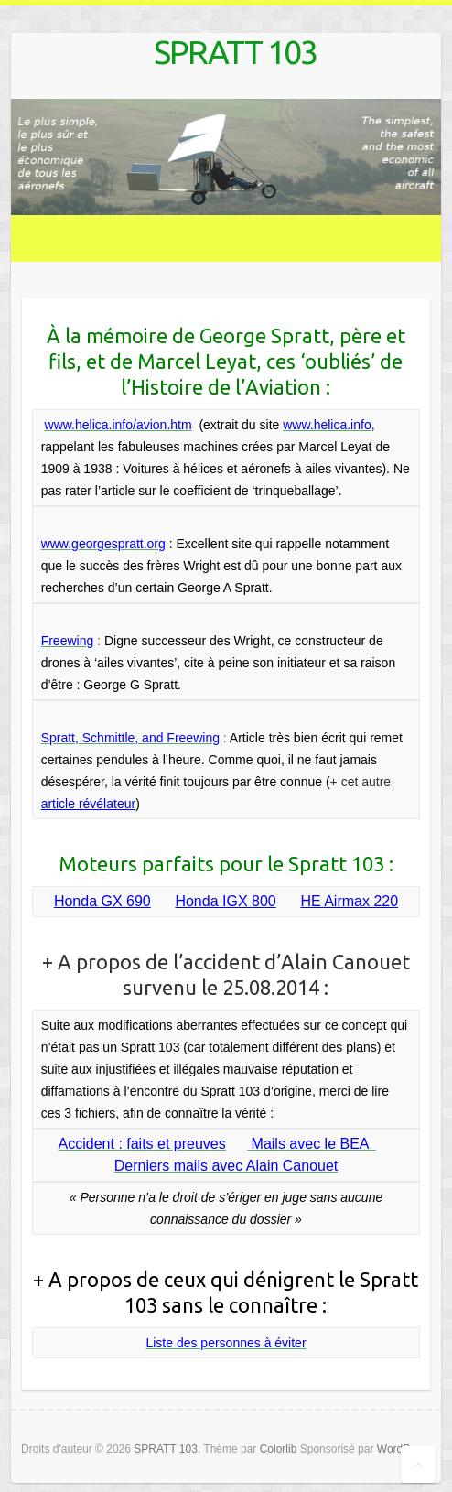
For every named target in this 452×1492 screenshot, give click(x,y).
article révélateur (88, 803)
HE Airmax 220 (349, 901)
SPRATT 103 (235, 51)
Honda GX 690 (102, 901)
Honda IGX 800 (225, 901)
